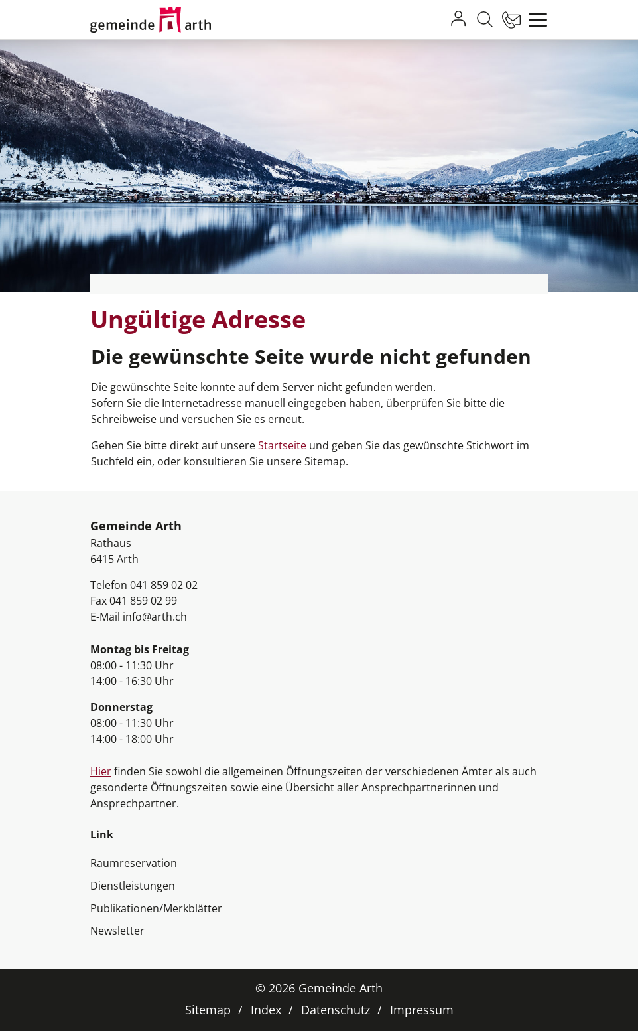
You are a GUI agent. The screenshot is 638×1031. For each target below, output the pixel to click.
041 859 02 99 (143, 601)
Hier (100, 771)
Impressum (422, 1010)
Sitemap (208, 1010)
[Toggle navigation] (534, 20)
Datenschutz (335, 1010)
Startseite (282, 445)
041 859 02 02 (164, 585)
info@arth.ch (155, 616)
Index (266, 1010)
